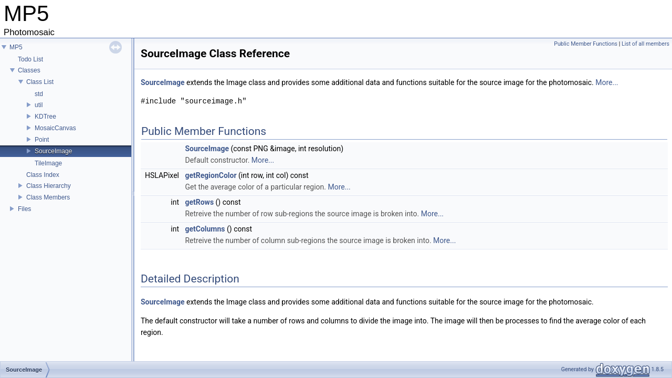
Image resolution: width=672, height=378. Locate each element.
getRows (199, 202)
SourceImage (53, 151)
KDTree (45, 116)
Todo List (30, 59)
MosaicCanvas (55, 128)
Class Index (42, 174)
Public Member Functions (585, 43)
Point (42, 139)
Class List (40, 82)
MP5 (16, 47)
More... (606, 82)
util (39, 105)
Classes (29, 70)
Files (24, 209)
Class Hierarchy (48, 186)
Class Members (48, 197)
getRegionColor (210, 175)
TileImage (48, 163)
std (39, 94)
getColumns (205, 229)
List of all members (645, 43)
